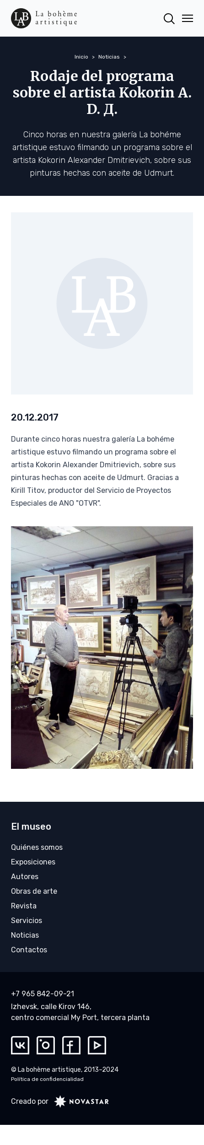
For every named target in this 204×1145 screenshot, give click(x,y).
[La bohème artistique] (44, 18)
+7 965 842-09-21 (42, 993)
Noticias (109, 57)
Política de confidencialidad (47, 1079)
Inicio (81, 57)
